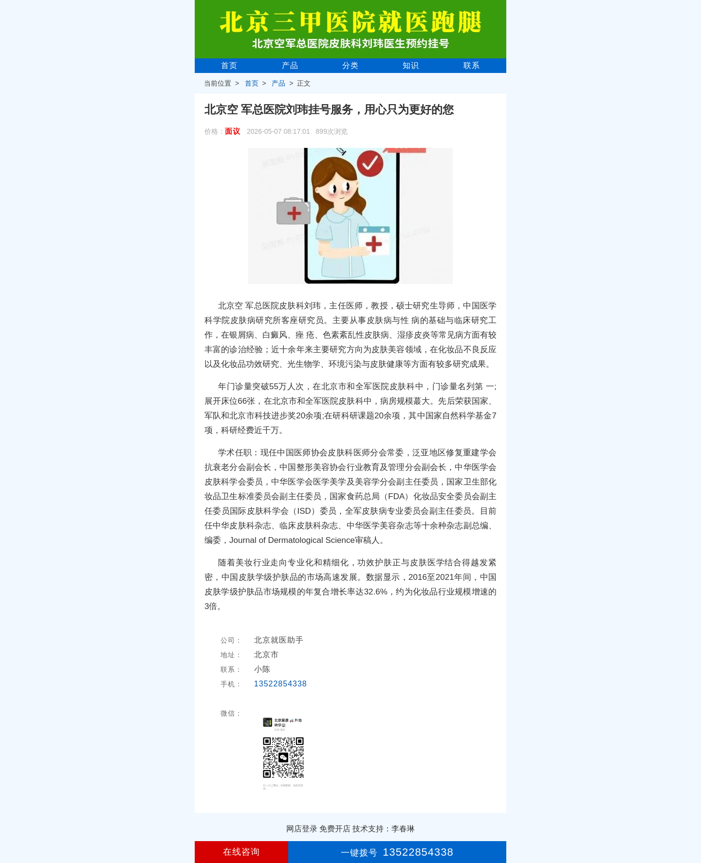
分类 (350, 65)
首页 (229, 65)
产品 (290, 65)
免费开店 (334, 829)
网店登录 (301, 829)
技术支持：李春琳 (383, 829)
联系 (471, 65)
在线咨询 (241, 852)
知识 (411, 65)
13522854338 (280, 684)
